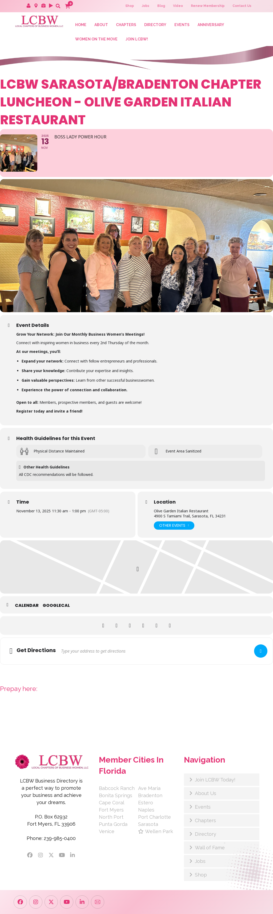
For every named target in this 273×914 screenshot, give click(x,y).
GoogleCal (56, 605)
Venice (106, 831)
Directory (205, 834)
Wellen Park (155, 831)
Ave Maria (149, 788)
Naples (146, 810)
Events (203, 807)
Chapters (205, 820)
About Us (205, 793)
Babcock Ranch (117, 788)
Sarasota (148, 824)
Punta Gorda (113, 824)
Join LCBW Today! (215, 780)
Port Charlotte (154, 817)
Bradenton (150, 795)
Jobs (200, 861)
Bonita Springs (115, 795)
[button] (58, 6)
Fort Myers (111, 810)
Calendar (27, 605)
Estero (145, 802)
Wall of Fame (210, 847)
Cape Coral (111, 802)
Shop (201, 875)
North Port (111, 817)
